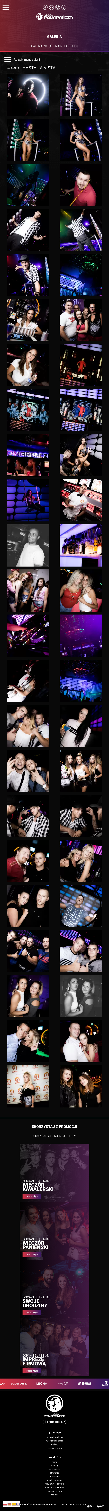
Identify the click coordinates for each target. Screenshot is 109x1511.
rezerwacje (54, 1469)
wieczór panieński (54, 1441)
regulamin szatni (54, 1491)
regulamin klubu (54, 1480)
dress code (55, 1476)
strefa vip (54, 1473)
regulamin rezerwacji (54, 1484)
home (54, 1462)
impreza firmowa (54, 1448)
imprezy (54, 1465)
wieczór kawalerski (54, 1437)
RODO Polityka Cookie (55, 1487)
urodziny (55, 1444)
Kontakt (54, 1495)
